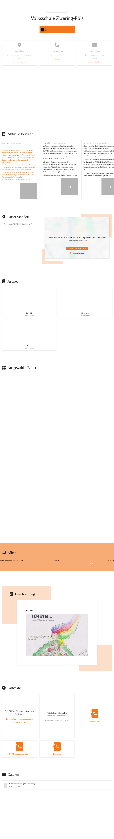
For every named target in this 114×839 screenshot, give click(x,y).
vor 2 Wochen (46, 143)
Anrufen (57, 59)
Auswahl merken (77, 253)
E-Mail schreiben (94, 62)
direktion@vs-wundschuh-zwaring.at (19, 717)
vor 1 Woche (5, 143)
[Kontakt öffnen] (19, 709)
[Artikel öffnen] (29, 302)
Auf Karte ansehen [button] (19, 62)
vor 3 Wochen (87, 143)
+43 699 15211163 (19, 720)
